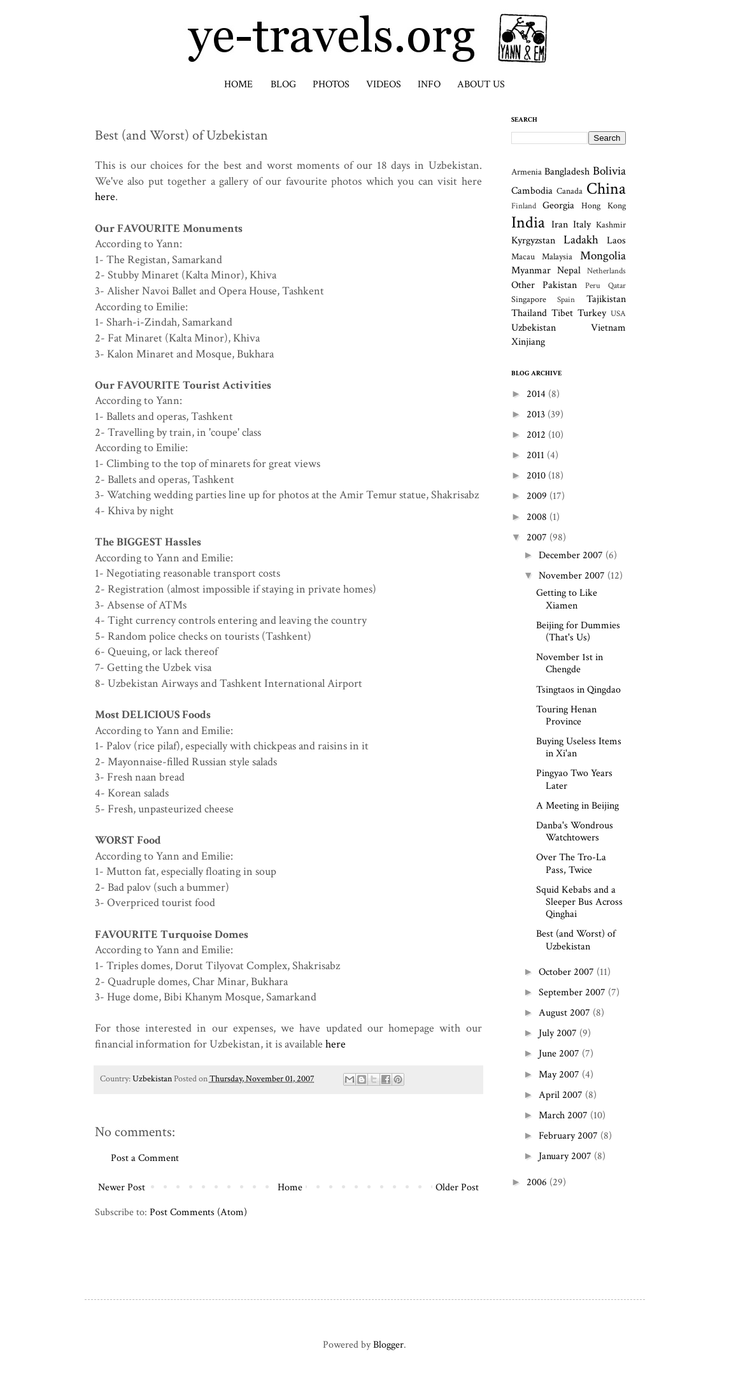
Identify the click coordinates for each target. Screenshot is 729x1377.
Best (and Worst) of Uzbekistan (576, 940)
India (528, 222)
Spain (566, 299)
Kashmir (611, 225)
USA (618, 313)
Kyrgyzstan (533, 240)
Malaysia (557, 256)
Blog (283, 84)
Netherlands (606, 271)
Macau (523, 256)
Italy (582, 224)
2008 (538, 517)
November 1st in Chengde (569, 663)
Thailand (529, 313)
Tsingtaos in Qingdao (578, 689)
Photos (331, 84)
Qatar (617, 285)
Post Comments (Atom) (198, 1212)
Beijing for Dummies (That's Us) (578, 631)
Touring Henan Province (566, 715)
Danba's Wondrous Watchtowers (574, 831)
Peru (592, 285)
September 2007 (573, 992)
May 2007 (560, 1074)
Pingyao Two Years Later (574, 779)
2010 (537, 475)
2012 (537, 435)
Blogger (388, 1345)
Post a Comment (145, 1158)
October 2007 (568, 972)
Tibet (562, 313)
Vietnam (608, 328)
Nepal (569, 270)
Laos (616, 240)
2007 (538, 537)
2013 (537, 414)
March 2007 (564, 1115)
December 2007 (572, 555)
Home (238, 84)
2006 (538, 1182)
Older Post (457, 1187)
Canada (569, 191)
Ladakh (580, 240)
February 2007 (569, 1136)
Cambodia (532, 191)
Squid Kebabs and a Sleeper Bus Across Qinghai (579, 902)
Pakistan (559, 285)
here (105, 196)
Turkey (591, 313)
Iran (559, 224)
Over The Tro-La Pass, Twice (571, 863)
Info (429, 84)
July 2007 (559, 1033)
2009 (538, 496)
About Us (481, 84)
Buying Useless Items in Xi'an (578, 747)
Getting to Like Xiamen (566, 599)
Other (523, 285)
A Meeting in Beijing (577, 805)
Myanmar (531, 270)
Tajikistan (606, 299)
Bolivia (609, 171)
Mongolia (603, 256)
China (606, 188)
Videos (383, 84)
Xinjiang (528, 342)
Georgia (558, 205)
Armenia (526, 172)
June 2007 (560, 1053)
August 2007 (566, 1013)
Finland (523, 206)
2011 (537, 455)
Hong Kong (603, 205)
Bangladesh (567, 171)
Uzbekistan (152, 1078)
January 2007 (566, 1156)
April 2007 (562, 1095)
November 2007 (573, 575)
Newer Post (121, 1187)
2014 (537, 394)
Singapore (528, 299)
